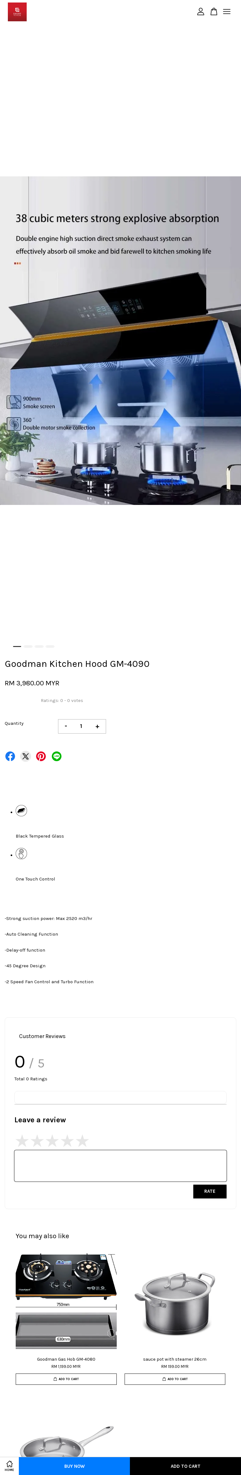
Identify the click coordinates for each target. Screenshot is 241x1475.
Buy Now (74, 1466)
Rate (210, 1191)
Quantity (14, 723)
